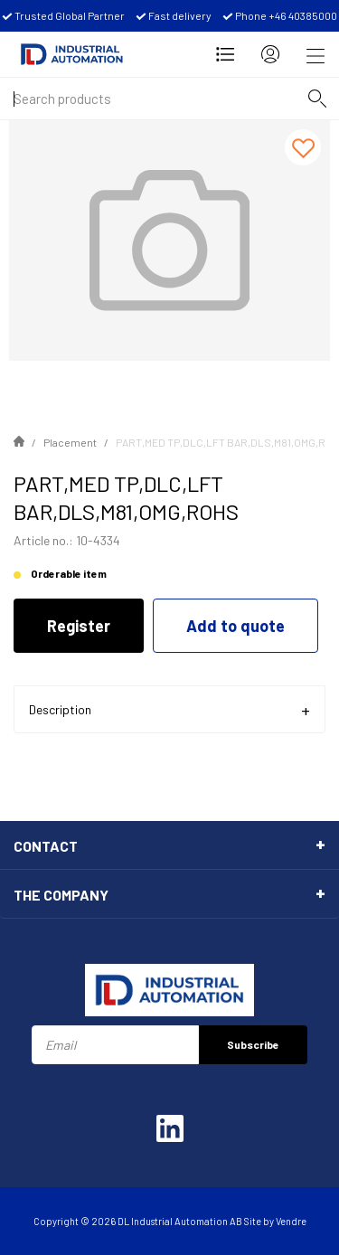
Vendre (291, 1221)
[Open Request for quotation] (225, 54)
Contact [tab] (46, 845)
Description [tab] (60, 709)
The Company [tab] (61, 894)
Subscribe (253, 1044)
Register (78, 626)
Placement (70, 442)
